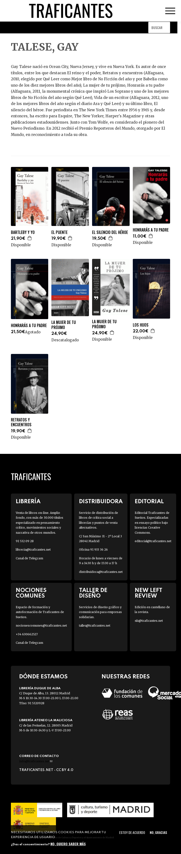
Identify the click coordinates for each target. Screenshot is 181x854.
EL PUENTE (59, 232)
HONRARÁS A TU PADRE (151, 229)
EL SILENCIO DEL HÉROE (110, 232)
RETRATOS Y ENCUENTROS (21, 422)
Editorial (149, 501)
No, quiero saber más (68, 843)
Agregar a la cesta (30, 238)
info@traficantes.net (35, 761)
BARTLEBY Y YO (23, 232)
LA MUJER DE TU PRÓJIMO (63, 325)
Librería (28, 501)
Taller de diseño (93, 593)
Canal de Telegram (29, 558)
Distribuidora (101, 501)
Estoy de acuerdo (132, 832)
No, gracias (158, 832)
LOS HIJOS (141, 325)
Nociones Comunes (31, 593)
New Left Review (148, 593)
